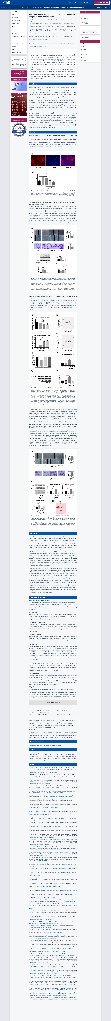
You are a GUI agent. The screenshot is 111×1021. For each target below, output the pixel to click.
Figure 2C (44, 220)
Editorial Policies (16, 20)
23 (75, 117)
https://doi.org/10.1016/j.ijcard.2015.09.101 (50, 792)
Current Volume (15, 23)
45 (56, 689)
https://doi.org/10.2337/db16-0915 (38, 860)
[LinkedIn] (78, 2)
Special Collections (16, 52)
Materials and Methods (86, 52)
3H (61, 420)
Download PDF (90, 11)
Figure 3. (33, 387)
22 (74, 117)
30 (73, 555)
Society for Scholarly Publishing (19, 66)
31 (60, 557)
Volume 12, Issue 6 (37, 7)
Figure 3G (57, 420)
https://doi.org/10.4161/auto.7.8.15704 (49, 923)
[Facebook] (70, 2)
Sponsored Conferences (17, 43)
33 (46, 562)
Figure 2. (33, 277)
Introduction (83, 43)
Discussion (83, 49)
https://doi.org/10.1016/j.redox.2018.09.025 (38, 783)
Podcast (14, 46)
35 (29, 571)
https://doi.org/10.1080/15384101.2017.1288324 (39, 837)
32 (44, 562)
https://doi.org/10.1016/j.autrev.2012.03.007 (38, 788)
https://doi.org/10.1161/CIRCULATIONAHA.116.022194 (41, 772)
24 (60, 538)
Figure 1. (33, 190)
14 (62, 105)
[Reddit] (87, 2)
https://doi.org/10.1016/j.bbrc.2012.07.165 (68, 890)
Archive (28, 7)
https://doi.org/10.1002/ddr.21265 (54, 870)
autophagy (88, 32)
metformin (84, 30)
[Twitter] (73, 2)
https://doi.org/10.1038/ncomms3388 (37, 844)
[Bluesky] (84, 2)
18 (32, 113)
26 (72, 543)
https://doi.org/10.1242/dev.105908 (36, 962)
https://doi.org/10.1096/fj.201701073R (39, 978)
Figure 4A (72, 436)
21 (29, 117)
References (83, 60)
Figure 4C (41, 443)
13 (39, 102)
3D (31, 309)
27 (74, 543)
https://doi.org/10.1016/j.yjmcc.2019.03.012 (46, 831)
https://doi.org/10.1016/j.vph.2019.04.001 (38, 820)
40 (37, 575)
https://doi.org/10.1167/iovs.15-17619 (61, 946)
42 (49, 585)
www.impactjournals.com (19, 59)
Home (23, 7)
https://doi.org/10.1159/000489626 (69, 984)
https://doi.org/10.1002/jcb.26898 (49, 886)
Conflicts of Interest (85, 54)
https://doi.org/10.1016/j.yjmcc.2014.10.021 (61, 824)
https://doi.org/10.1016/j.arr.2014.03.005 (42, 827)
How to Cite (32, 41)
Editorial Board (15, 17)
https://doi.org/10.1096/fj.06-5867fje (36, 814)
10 (65, 96)
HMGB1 (83, 32)
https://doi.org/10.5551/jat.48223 (36, 855)
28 (72, 553)
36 (52, 571)
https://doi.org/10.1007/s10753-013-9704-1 (38, 919)
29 (74, 553)
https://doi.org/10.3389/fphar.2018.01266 (68, 906)
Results (82, 46)
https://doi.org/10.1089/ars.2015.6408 (59, 796)
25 (38, 543)
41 (29, 584)
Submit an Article (101, 2)
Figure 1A (31, 142)
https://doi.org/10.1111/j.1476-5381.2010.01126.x (55, 881)
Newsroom (14, 40)
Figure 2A (31, 213)
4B (75, 436)
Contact (13, 49)
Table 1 (36, 697)
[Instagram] (75, 2)
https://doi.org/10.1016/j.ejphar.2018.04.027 (51, 951)
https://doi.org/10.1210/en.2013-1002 (43, 897)
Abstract (83, 41)
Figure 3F (47, 416)
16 (64, 105)
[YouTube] (81, 2)
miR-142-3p (94, 32)
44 (63, 675)
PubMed (55, 772)
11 (37, 102)
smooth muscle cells (91, 30)
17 (29, 113)
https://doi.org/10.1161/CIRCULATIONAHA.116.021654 (41, 777)
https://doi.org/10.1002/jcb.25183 (63, 955)
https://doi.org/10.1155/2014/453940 (63, 901)
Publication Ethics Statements (16, 32)
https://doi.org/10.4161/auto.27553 (36, 967)
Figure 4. (33, 515)
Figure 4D (72, 549)
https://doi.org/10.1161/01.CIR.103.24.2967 (59, 989)
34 (46, 570)
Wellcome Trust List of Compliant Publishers (19, 62)
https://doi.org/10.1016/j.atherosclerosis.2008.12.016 (46, 802)
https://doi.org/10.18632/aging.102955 (38, 39)
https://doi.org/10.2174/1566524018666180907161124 (41, 973)
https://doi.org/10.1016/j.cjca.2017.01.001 (43, 942)
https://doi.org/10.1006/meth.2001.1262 (63, 999)
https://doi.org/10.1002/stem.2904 (54, 995)
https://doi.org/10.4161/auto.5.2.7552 (39, 927)
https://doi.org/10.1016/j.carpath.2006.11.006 (44, 807)
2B (36, 213)
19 (69, 113)
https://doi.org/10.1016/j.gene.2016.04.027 (49, 913)
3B (75, 305)
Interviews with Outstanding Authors (18, 37)
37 (51, 573)
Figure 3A (71, 305)
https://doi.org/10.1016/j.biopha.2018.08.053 (47, 849)
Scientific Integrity (16, 29)
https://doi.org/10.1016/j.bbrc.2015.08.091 (44, 938)
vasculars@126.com (85, 20)
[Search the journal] (11, 7)
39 (53, 573)
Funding (83, 57)
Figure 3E (71, 411)
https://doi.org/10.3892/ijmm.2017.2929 (50, 932)
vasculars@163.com (85, 23)
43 (34, 609)
